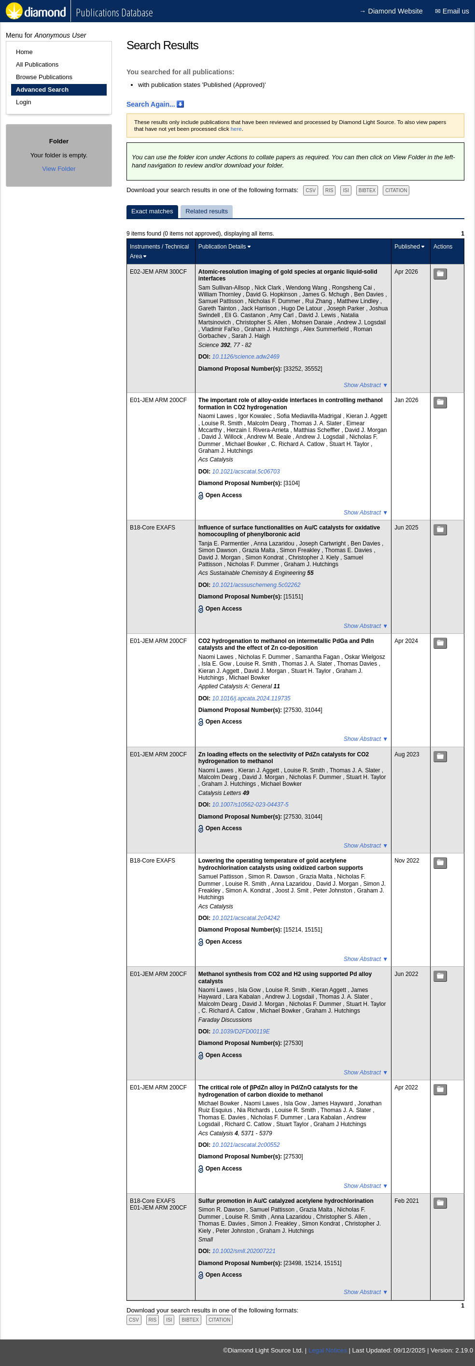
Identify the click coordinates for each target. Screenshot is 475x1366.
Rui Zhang (319, 301)
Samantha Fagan (318, 657)
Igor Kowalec (256, 416)
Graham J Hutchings (339, 1124)
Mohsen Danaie (313, 322)
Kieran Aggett (329, 990)
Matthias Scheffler (317, 430)
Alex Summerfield (326, 329)
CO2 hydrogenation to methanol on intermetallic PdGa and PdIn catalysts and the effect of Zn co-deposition (286, 644)
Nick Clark (269, 287)
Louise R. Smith (223, 423)
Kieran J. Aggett (366, 416)
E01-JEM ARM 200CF (158, 400)
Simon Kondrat (265, 557)
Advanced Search (42, 89)
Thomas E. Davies (349, 550)
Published (407, 246)
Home (24, 52)
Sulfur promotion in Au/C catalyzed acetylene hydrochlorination (286, 1201)
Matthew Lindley (358, 301)
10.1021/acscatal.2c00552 (246, 1145)
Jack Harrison (259, 308)
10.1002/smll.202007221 (244, 1251)
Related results (206, 211)
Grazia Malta (259, 550)
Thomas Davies (358, 663)
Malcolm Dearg (267, 423)
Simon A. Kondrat (248, 890)
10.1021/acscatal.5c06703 (246, 471)
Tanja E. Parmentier (224, 543)
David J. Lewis (317, 315)
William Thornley (220, 294)
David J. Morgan (366, 430)
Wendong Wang (307, 287)
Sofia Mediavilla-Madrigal (310, 416)
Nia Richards (254, 1110)
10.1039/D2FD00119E (241, 1031)
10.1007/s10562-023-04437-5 (250, 804)
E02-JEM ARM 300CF (158, 271)
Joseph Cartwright (323, 543)
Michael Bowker (246, 444)
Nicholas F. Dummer (275, 301)
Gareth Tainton (218, 308)
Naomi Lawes (216, 416)
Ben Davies (369, 294)
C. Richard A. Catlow (298, 444)
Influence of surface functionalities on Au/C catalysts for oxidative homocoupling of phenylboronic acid (289, 531)
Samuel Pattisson (221, 301)
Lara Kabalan (244, 996)
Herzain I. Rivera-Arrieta (259, 430)
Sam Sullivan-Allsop (224, 287)
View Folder (58, 168)
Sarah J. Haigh (251, 336)
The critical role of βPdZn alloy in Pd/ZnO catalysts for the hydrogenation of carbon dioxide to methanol (278, 1091)
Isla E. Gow (217, 663)
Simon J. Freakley (274, 1223)
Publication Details (222, 246)
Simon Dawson (218, 550)
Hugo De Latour (302, 308)
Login (23, 102)
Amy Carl (282, 315)
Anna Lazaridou (275, 543)
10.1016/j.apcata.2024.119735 (251, 698)
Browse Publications (44, 77)
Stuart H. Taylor (350, 444)
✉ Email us (452, 11)
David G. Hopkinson (272, 294)
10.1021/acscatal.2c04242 (246, 918)
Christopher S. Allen (262, 322)
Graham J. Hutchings (272, 329)
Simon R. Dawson (272, 876)
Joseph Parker (346, 308)
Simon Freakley (301, 550)
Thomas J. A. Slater (317, 423)
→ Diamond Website (391, 11)
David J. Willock (223, 436)
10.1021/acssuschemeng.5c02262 (256, 585)
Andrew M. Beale (270, 436)
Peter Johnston (333, 890)
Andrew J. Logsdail (361, 322)
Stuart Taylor (293, 1124)
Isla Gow (250, 990)
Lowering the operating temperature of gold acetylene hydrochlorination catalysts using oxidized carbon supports (280, 864)
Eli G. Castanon (246, 315)
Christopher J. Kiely (314, 557)
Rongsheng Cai (353, 287)
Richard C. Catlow (249, 1124)
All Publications (37, 64)
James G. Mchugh (326, 294)
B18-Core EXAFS (152, 527)
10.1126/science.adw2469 (245, 356)
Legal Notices (327, 1350)
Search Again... (150, 104)
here (236, 129)
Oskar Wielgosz (365, 657)
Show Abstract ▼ (366, 385)
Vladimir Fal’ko (221, 329)
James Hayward (332, 1103)
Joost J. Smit (292, 890)
